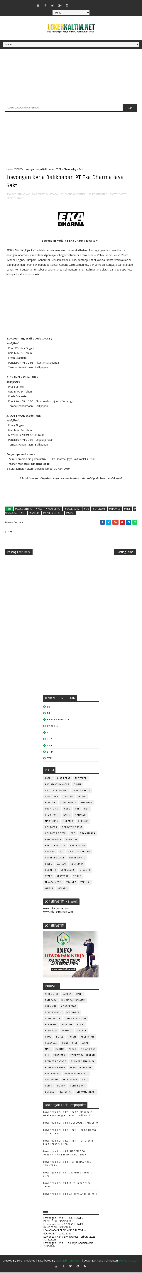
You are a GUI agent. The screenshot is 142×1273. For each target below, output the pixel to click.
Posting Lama (125, 552)
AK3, (28, 193)
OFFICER (83, 822)
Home (9, 169)
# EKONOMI (99, 508)
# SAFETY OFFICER (52, 512)
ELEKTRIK (50, 804)
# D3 (86, 508)
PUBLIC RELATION (55, 847)
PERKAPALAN (52, 1075)
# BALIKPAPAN (72, 508)
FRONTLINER (52, 810)
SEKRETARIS (68, 871)
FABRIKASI (51, 1032)
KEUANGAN (51, 1044)
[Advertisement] (71, 78)
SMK (50, 746)
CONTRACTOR (69, 1007)
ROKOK (61, 1087)
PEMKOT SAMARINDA (83, 1062)
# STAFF (70, 512)
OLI (47, 1056)
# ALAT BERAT (53, 508)
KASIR (66, 816)
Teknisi (85, 883)
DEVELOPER (51, 798)
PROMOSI (71, 841)
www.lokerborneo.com (56, 909)
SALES (48, 865)
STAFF (18, 169)
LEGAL (85, 1044)
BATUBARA (51, 1001)
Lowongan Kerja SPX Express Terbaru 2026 (69, 1238)
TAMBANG (65, 1093)
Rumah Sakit (78, 1087)
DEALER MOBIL (53, 1013)
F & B (80, 1026)
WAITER (49, 889)
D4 (49, 714)
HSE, (89, 193)
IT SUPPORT (52, 816)
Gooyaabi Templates (68, 1262)
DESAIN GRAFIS (82, 792)
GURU (67, 810)
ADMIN (49, 779)
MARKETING (51, 822)
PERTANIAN (51, 1081)
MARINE (59, 1050)
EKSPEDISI (51, 1026)
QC (61, 853)
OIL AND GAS (88, 1050)
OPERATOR (51, 828)
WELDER (62, 889)
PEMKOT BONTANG (55, 1062)
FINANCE (82, 1032)
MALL (48, 1050)
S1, (107, 193)
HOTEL (59, 1038)
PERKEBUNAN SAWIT (76, 1075)
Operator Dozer (55, 834)
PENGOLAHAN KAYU (81, 1068)
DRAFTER (68, 798)
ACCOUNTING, (18, 193)
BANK (79, 995)
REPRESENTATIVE (55, 859)
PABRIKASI (59, 1056)
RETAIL (49, 1087)
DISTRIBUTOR (52, 1019)
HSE (86, 810)
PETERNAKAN (69, 1081)
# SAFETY (34, 512)
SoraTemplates (26, 1262)
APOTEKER (81, 779)
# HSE (127, 508)
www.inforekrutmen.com (58, 913)
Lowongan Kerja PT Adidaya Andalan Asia (70, 1195)
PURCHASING (77, 847)
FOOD (48, 1038)
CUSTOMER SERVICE (56, 792)
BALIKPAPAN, (53, 193)
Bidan (77, 785)
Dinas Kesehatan (75, 1019)
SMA (50, 740)
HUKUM (72, 1038)
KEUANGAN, (98, 193)
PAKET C (52, 727)
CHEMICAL (51, 1007)
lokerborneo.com (129, 1262)
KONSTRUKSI (69, 1044)
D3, (62, 193)
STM (50, 759)
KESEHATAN (87, 1038)
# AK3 (39, 508)
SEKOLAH (50, 1093)
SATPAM (61, 865)
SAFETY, (114, 193)
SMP (50, 753)
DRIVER (82, 798)
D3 (48, 708)
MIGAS (72, 1050)
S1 (48, 733)
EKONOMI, (70, 193)
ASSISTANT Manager (57, 785)
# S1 (23, 512)
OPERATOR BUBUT (72, 828)
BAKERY (67, 995)
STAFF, (19, 197)
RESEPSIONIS (77, 859)
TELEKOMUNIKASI (86, 1093)
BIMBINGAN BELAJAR (73, 1001)
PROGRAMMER (53, 841)
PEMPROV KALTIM (55, 1068)
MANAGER (80, 816)
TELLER (77, 877)
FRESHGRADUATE (58, 721)
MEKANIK (68, 822)
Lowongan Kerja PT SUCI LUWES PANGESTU (70, 1124)
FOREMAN (86, 804)
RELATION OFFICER (79, 853)
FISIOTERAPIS (68, 804)
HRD (77, 810)
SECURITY (50, 871)
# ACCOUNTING (23, 508)
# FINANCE (114, 508)
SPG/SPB (85, 871)
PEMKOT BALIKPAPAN (82, 1056)
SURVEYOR (63, 877)
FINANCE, (81, 193)
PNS (73, 834)
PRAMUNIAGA (87, 834)
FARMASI (67, 1032)
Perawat (50, 853)
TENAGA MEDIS (53, 883)
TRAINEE (71, 883)
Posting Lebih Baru (18, 552)
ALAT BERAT (63, 779)
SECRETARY (77, 865)
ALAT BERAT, (38, 193)
